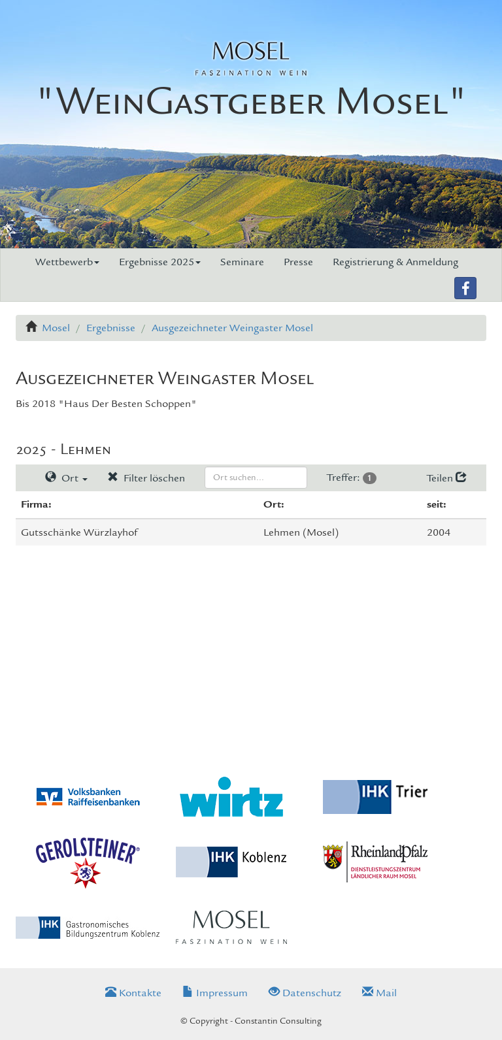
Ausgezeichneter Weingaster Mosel (232, 327)
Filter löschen (146, 478)
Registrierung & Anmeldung (395, 261)
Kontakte (133, 992)
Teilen (447, 478)
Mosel (56, 327)
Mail (379, 992)
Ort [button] (66, 478)
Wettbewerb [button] (67, 261)
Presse (298, 261)
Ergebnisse (110, 327)
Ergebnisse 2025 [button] (160, 261)
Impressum (215, 992)
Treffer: (351, 477)
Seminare (242, 261)
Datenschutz (305, 992)
